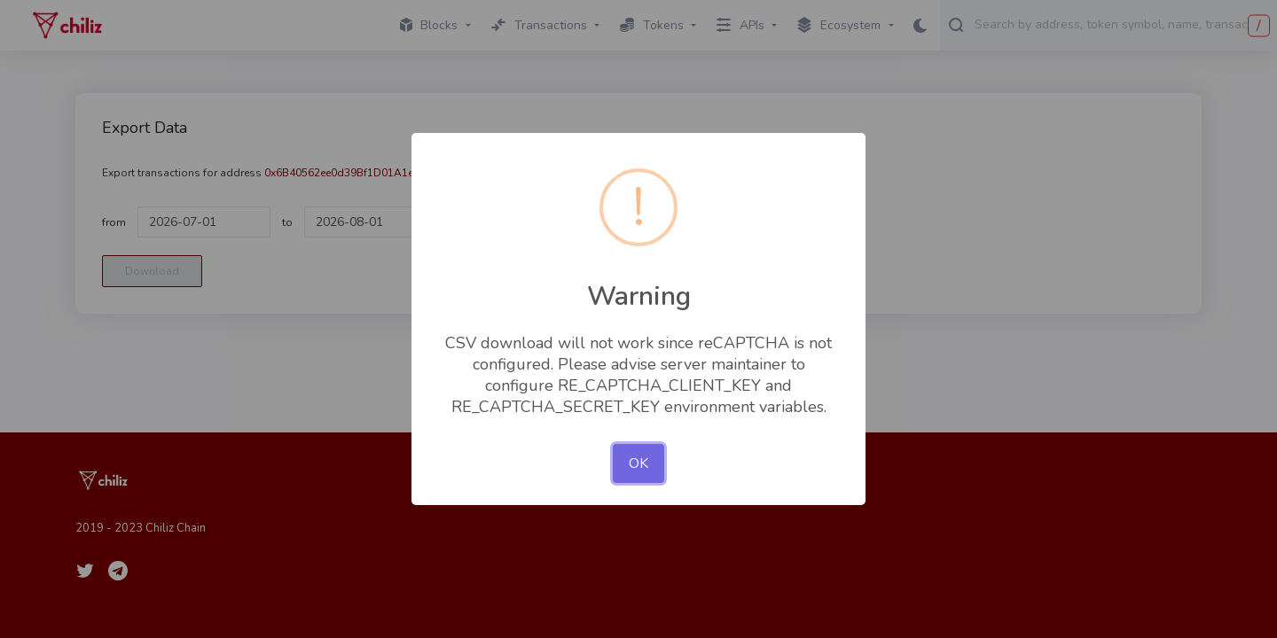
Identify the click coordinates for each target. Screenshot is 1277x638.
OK (638, 463)
